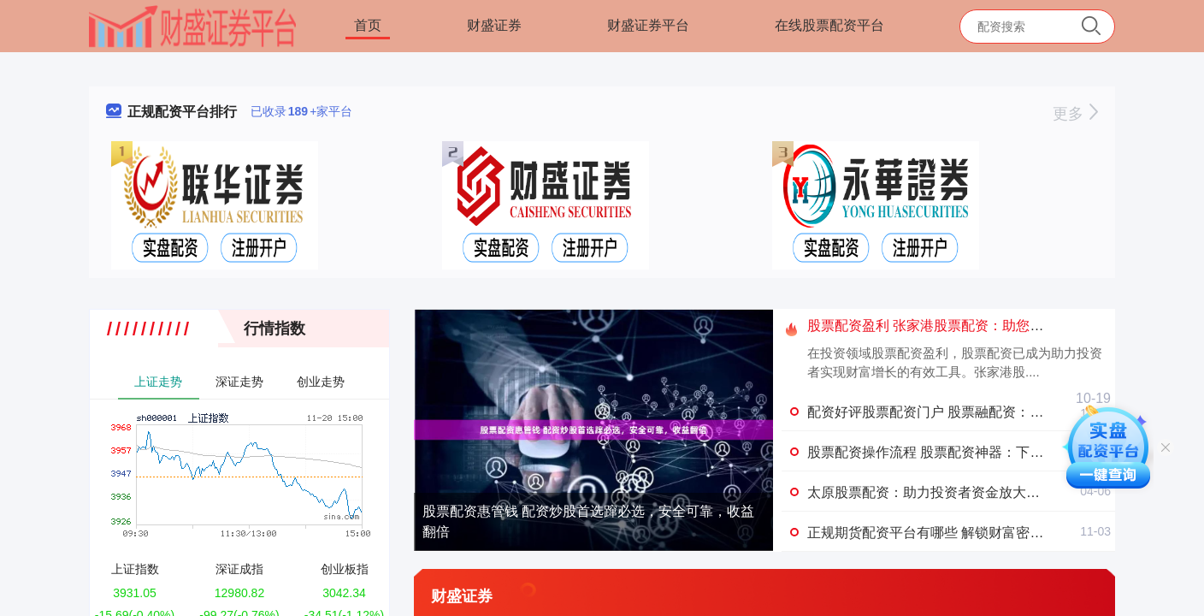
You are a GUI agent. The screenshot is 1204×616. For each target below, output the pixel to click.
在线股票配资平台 (829, 25)
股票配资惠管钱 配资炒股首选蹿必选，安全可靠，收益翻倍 (588, 521)
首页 (367, 25)
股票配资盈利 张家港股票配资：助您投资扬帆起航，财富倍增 (993, 325)
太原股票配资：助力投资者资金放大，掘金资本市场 (964, 492)
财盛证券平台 (648, 25)
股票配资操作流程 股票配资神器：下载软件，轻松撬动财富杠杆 (1000, 452)
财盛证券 (494, 25)
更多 (1075, 113)
